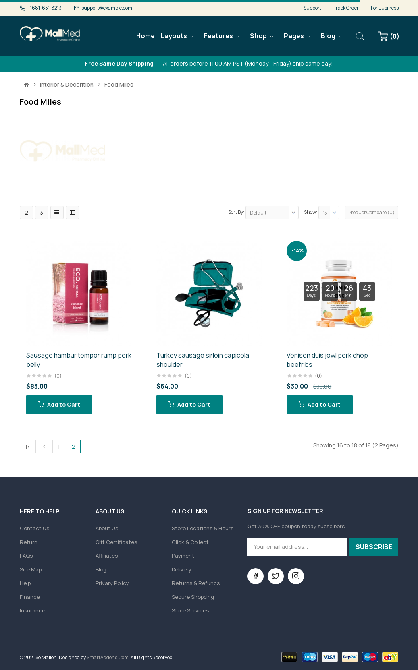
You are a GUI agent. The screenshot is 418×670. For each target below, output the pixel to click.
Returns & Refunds (196, 583)
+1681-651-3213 (44, 7)
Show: (310, 212)
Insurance (32, 610)
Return (28, 542)
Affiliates (107, 555)
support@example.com (106, 7)
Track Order (346, 7)
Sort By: (236, 212)
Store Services (190, 610)
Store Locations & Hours (202, 528)
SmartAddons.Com (108, 657)
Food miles (118, 84)
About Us (107, 528)
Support (312, 7)
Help (25, 583)
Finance (30, 596)
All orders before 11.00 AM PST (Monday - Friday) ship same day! (209, 63)
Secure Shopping (193, 596)
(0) (58, 375)
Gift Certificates (116, 542)
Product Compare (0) (371, 212)
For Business (385, 7)
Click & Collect (190, 542)
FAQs (26, 555)
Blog (101, 569)
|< (28, 446)
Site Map (31, 569)
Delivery (181, 569)
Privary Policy (112, 583)
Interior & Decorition (67, 84)
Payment (183, 555)
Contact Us (34, 528)
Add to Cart (59, 404)
